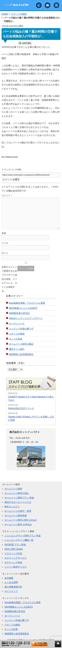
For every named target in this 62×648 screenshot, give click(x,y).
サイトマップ (11, 591)
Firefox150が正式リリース (21, 408)
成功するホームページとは (17, 502)
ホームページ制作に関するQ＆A (20, 520)
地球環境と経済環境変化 (21, 354)
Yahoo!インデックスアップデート (25, 318)
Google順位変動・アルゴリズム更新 (27, 303)
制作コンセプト (12, 506)
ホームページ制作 (13, 488)
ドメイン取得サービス (15, 567)
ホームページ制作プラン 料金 (19, 497)
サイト (5, 253)
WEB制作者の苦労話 (19, 313)
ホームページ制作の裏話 (21, 344)
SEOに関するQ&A (13, 549)
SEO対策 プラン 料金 (15, 544)
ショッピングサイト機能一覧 (18, 540)
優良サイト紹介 (16, 349)
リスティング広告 (13, 553)
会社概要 (8, 578)
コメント (7, 195)
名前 (4, 233)
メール (5, 243)
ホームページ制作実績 (15, 515)
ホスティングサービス (15, 558)
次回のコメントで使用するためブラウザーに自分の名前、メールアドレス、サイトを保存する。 (9, 279)
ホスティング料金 (13, 562)
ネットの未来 (15, 339)
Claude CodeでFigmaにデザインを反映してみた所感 (31, 418)
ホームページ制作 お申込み (18, 524)
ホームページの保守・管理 (17, 511)
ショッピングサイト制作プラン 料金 (22, 535)
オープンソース (16, 323)
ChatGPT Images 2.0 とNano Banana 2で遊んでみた (31, 398)
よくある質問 (11, 582)
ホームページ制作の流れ (16, 493)
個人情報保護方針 (13, 586)
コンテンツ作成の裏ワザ (21, 328)
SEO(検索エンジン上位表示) (23, 308)
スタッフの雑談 (16, 333)
